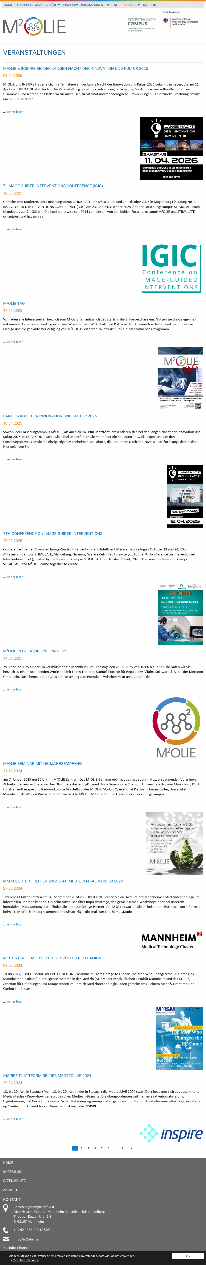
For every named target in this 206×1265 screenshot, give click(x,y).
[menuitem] (8, 5)
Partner (113, 4)
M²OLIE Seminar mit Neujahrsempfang (42, 763)
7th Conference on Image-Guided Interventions (53, 533)
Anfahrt (10, 1190)
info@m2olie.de (26, 1239)
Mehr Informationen (26, 1260)
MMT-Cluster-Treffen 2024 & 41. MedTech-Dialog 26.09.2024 (63, 881)
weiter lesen (15, 111)
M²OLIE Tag (14, 303)
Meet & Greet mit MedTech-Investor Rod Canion (52, 958)
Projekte (70, 4)
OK (188, 1256)
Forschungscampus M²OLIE (38, 4)
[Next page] (130, 1148)
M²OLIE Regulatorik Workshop (34, 651)
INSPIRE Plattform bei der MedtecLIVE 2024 (47, 1075)
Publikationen (92, 4)
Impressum (12, 1171)
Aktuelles (131, 4)
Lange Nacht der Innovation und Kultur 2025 (50, 416)
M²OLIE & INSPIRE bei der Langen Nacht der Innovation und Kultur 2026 (75, 68)
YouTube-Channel (16, 1247)
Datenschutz (14, 1180)
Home (8, 4)
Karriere (150, 4)
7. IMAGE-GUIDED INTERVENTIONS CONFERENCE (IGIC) (53, 185)
